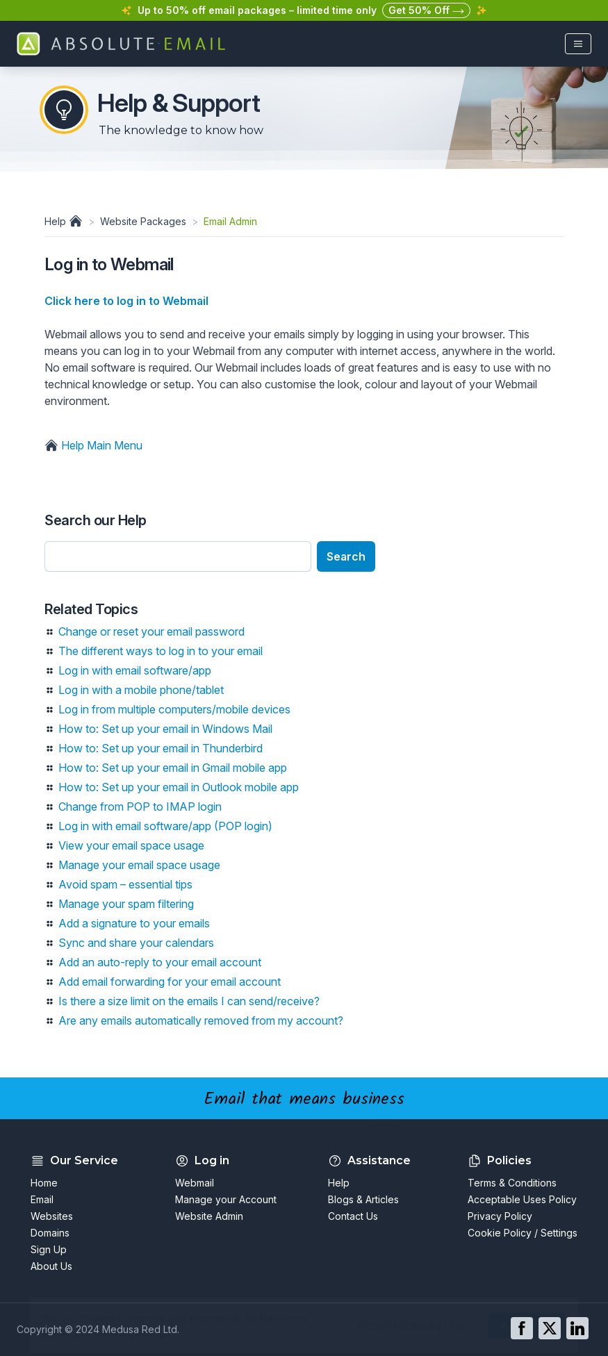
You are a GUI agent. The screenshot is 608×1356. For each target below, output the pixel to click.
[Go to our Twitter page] (550, 1328)
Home (44, 1183)
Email (42, 1199)
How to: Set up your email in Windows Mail (165, 729)
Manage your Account (226, 1199)
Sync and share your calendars (136, 943)
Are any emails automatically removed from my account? (200, 1020)
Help (64, 221)
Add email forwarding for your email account (169, 982)
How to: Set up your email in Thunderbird (160, 748)
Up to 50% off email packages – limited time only (257, 10)
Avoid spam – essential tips (125, 884)
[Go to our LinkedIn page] (577, 1328)
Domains (50, 1233)
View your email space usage (131, 845)
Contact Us (353, 1216)
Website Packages (143, 221)
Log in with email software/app (134, 670)
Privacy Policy (500, 1216)
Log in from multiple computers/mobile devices (174, 709)
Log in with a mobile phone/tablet (141, 690)
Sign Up (49, 1249)
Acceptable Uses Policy (522, 1199)
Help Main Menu (93, 445)
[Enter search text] (177, 556)
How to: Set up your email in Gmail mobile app (172, 768)
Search (346, 556)
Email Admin (230, 221)
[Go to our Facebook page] (522, 1328)
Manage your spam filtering (126, 904)
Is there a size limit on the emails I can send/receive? (189, 1001)
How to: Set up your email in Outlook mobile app (178, 787)
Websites (52, 1216)
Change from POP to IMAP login (140, 806)
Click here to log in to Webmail (126, 301)
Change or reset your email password (151, 631)
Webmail (194, 1183)
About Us (51, 1266)
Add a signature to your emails (134, 923)
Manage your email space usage (139, 865)
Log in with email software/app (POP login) (165, 826)
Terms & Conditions (512, 1183)
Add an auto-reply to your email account (159, 962)
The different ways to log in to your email (160, 651)
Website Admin (209, 1216)
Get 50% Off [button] (426, 10)
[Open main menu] (578, 43)
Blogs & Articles (363, 1199)
